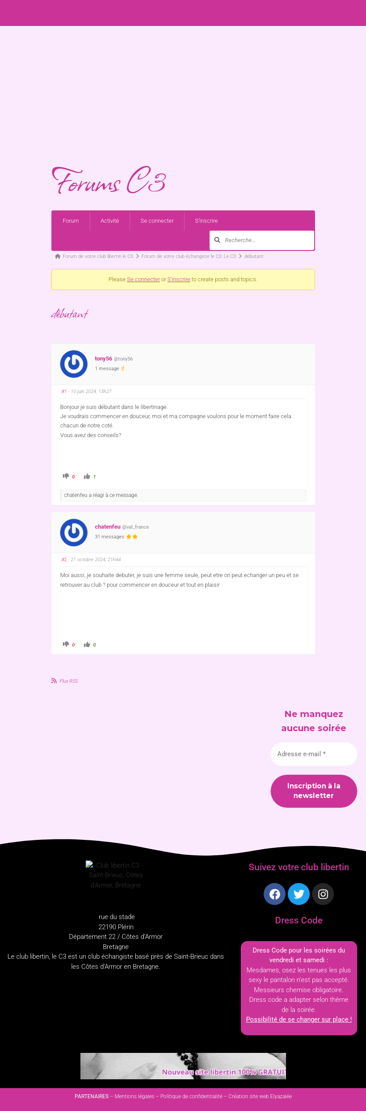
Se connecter (157, 220)
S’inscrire (206, 220)
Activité (110, 220)
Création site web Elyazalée (260, 1096)
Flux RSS (69, 681)
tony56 (103, 358)
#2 (64, 560)
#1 (64, 391)
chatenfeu (107, 526)
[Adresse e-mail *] (314, 754)
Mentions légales (134, 1096)
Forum (71, 220)
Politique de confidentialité (191, 1096)
